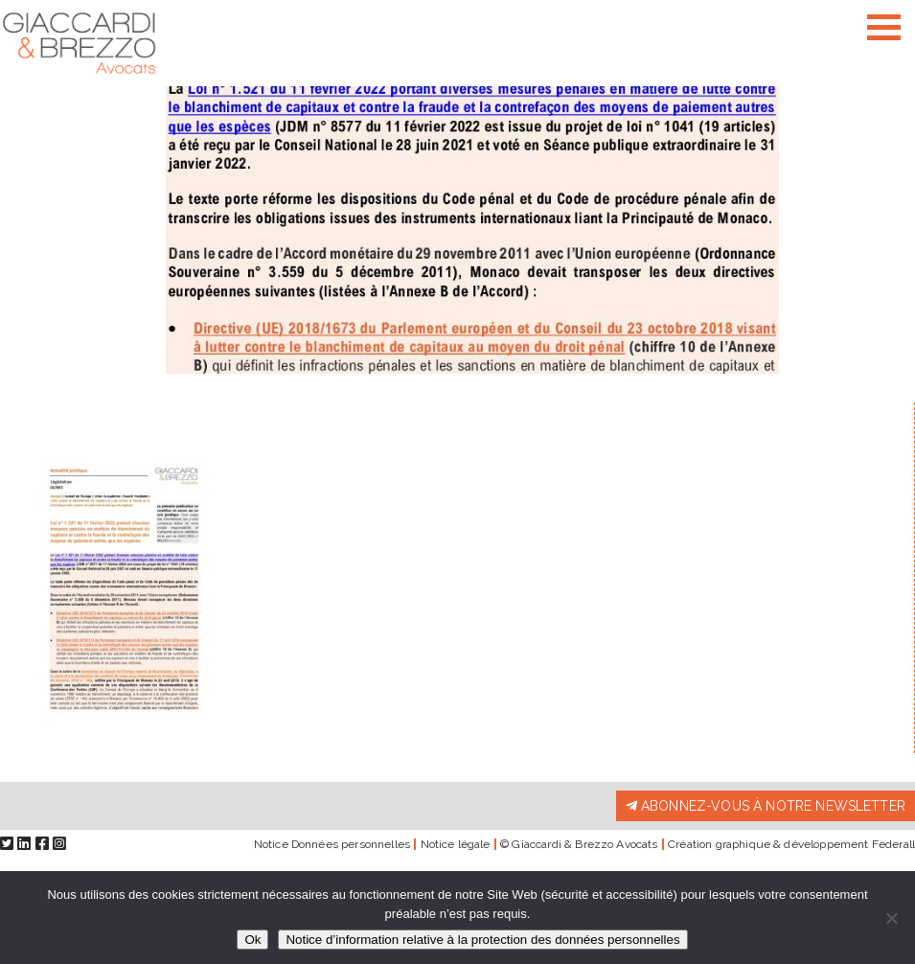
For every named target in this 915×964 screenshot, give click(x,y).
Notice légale (456, 844)
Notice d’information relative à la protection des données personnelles (482, 939)
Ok (252, 939)
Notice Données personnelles (332, 844)
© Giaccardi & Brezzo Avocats (578, 844)
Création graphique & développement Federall (791, 844)
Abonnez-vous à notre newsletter (765, 806)
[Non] (891, 918)
